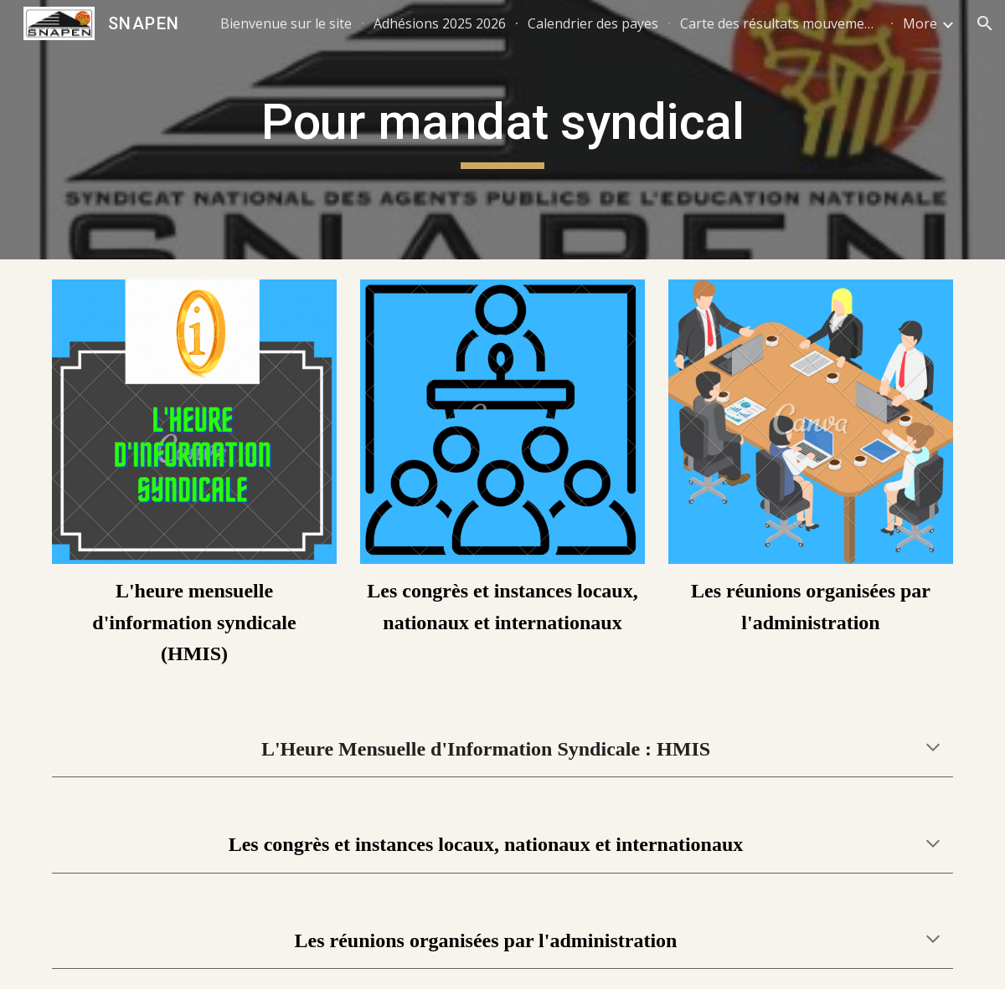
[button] (985, 23)
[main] (502, 130)
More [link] (920, 23)
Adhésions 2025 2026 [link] (440, 23)
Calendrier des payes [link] (593, 23)
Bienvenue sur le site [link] (286, 23)
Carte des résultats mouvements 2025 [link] (780, 23)
